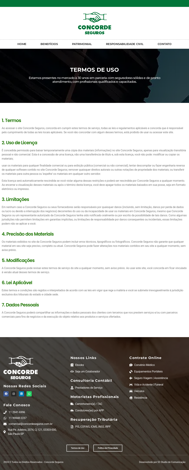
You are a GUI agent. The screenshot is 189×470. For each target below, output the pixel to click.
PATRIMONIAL (82, 44)
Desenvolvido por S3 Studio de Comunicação (162, 462)
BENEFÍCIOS (49, 44)
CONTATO (165, 44)
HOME (21, 44)
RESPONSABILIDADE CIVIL (125, 44)
